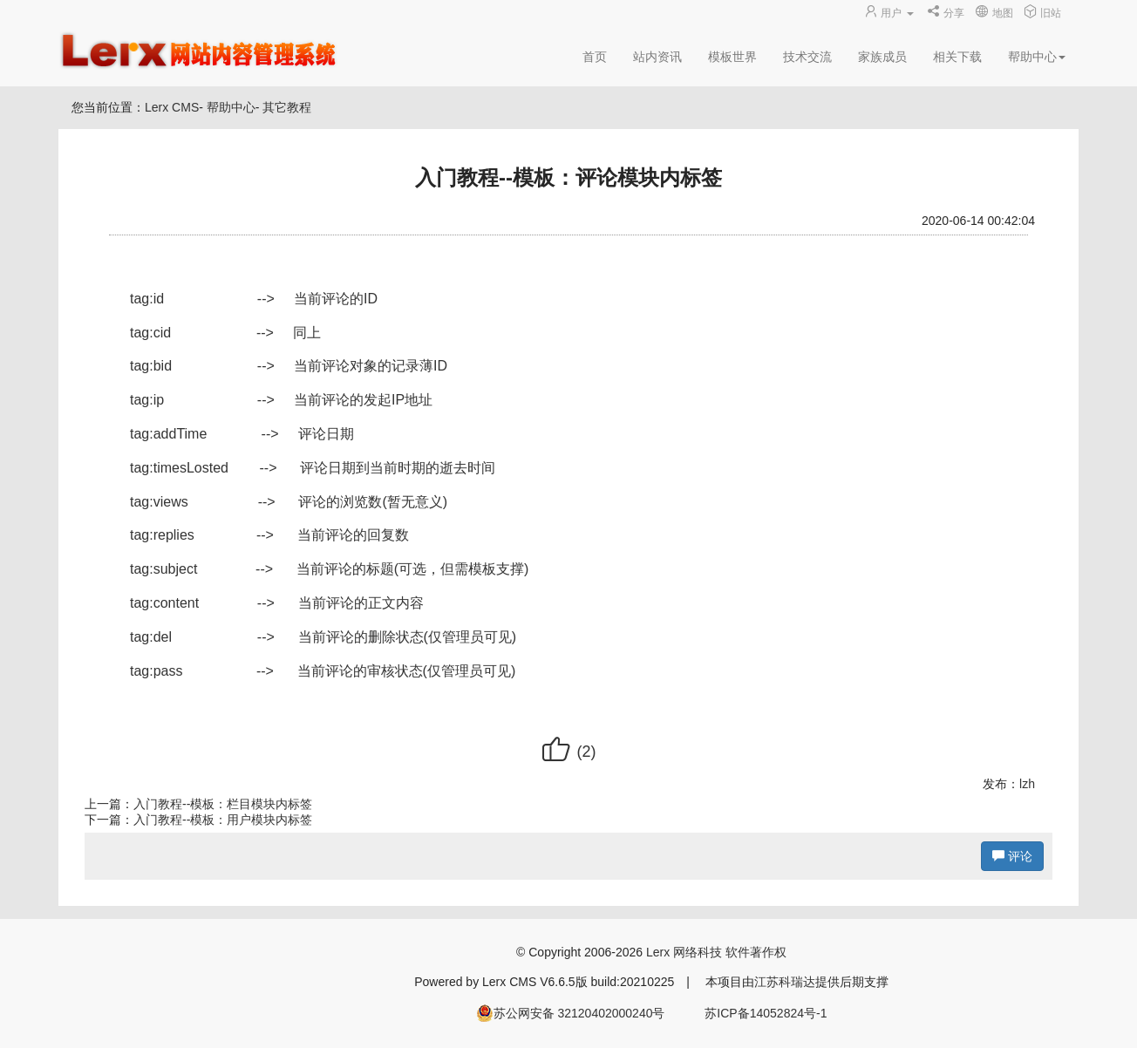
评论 (1012, 856)
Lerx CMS (172, 107)
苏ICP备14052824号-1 (766, 1013)
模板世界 (732, 57)
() (568, 751)
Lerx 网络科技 (684, 952)
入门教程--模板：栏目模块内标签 (222, 804)
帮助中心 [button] (1037, 57)
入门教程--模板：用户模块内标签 (222, 820)
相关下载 (957, 57)
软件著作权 (755, 952)
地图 (993, 13)
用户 (890, 13)
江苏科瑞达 (784, 982)
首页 (594, 57)
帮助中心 (231, 107)
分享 (945, 13)
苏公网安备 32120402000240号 (570, 1013)
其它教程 (286, 107)
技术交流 (807, 57)
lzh (1027, 784)
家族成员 (882, 57)
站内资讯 (657, 57)
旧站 (1042, 13)
